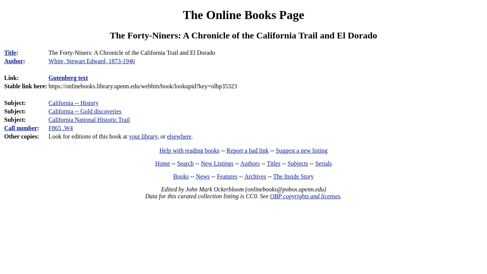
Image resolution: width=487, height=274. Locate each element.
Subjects (298, 163)
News (203, 176)
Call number (20, 128)
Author (13, 61)
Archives (255, 176)
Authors (250, 163)
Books (181, 176)
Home (162, 163)
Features (227, 176)
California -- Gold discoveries (85, 111)
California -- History (74, 103)
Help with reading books (189, 150)
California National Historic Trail (89, 119)
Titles (273, 163)
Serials (323, 163)
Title (10, 52)
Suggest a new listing (302, 150)
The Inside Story (293, 176)
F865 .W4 (61, 128)
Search (185, 163)
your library (143, 136)
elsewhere (179, 136)
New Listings (217, 163)
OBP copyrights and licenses (305, 196)
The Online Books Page (243, 15)
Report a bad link (247, 150)
